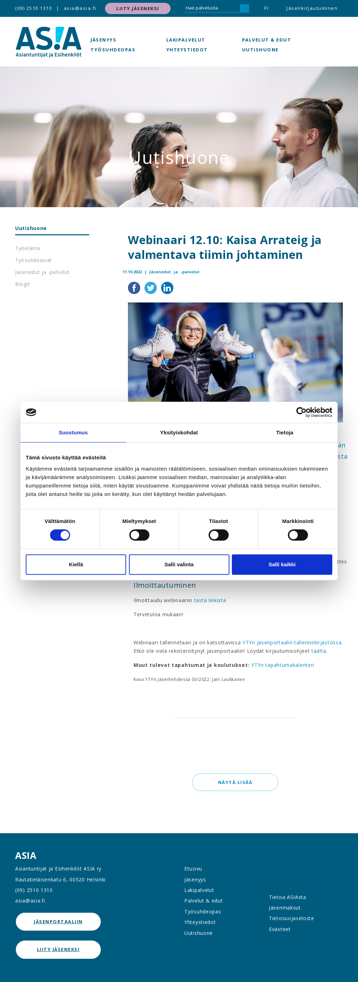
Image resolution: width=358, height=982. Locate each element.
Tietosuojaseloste (291, 918)
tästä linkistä (210, 600)
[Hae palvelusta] (212, 8)
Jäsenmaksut (285, 907)
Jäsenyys (103, 40)
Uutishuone (260, 49)
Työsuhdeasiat (33, 260)
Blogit (22, 284)
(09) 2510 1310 (33, 8)
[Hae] (244, 8)
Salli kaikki (282, 564)
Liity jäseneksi (137, 8)
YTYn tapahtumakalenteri (282, 665)
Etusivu (193, 868)
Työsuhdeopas (113, 49)
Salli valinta (179, 564)
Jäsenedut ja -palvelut (42, 272)
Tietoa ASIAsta (287, 897)
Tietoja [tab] (285, 432)
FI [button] (266, 8)
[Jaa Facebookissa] (135, 287)
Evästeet (280, 929)
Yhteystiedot (187, 49)
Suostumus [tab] (73, 432)
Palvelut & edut (266, 40)
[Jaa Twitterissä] (151, 287)
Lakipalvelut (185, 40)
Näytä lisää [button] (235, 782)
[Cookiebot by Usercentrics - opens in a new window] (301, 412)
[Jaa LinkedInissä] (167, 287)
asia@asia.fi (80, 8)
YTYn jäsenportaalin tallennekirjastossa (291, 642)
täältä (318, 651)
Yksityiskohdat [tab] (179, 432)
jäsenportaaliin (58, 921)
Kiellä (76, 564)
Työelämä (27, 248)
